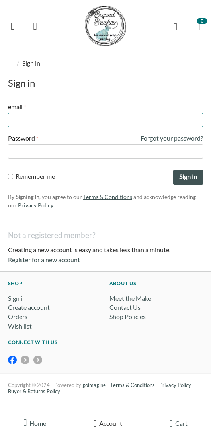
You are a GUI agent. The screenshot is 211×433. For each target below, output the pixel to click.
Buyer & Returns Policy (34, 391)
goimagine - (96, 385)
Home (11, 63)
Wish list (20, 326)
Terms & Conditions (107, 196)
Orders (17, 316)
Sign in (188, 176)
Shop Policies (127, 316)
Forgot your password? (172, 138)
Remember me (31, 176)
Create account (29, 307)
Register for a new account (44, 259)
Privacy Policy (35, 205)
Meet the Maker (131, 298)
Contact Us (125, 307)
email (15, 106)
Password (21, 138)
